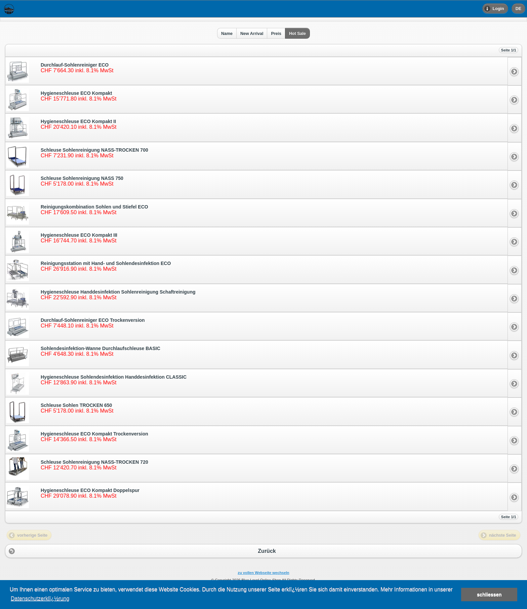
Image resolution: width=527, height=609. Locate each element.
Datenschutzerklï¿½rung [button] (40, 598)
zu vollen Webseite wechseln (263, 573)
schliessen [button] (489, 594)
